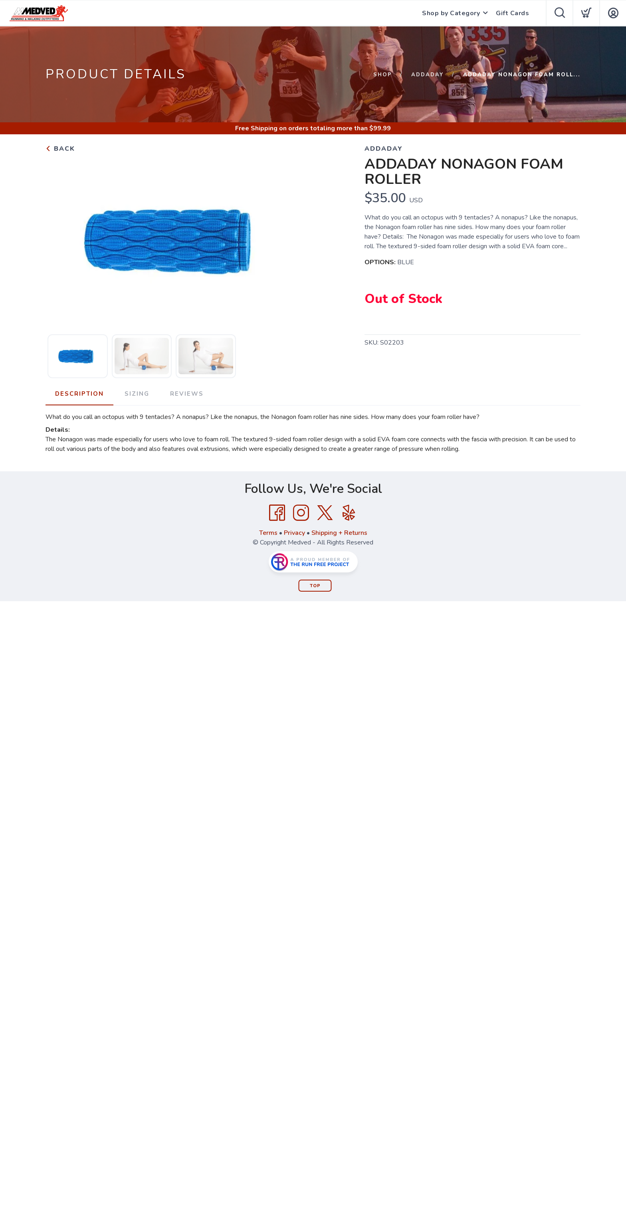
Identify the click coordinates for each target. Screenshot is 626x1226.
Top (315, 586)
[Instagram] (301, 513)
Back (60, 148)
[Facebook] (277, 513)
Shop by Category (451, 13)
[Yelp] (349, 513)
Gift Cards (512, 13)
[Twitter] (325, 513)
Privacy (294, 532)
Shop (382, 74)
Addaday (427, 74)
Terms (268, 532)
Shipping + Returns (339, 532)
